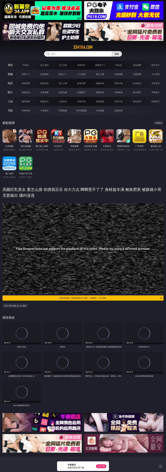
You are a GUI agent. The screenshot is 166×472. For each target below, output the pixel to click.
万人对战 (63, 65)
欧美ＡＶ (63, 74)
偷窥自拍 (26, 92)
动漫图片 (81, 92)
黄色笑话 (137, 101)
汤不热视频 (81, 110)
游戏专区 (81, 65)
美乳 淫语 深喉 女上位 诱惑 (15, 305)
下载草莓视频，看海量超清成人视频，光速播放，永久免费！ (110, 298)
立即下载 (101, 466)
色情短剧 (118, 110)
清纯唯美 (118, 92)
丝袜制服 (118, 74)
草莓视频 (63, 110)
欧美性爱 (81, 83)
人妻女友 (63, 101)
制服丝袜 (100, 83)
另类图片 (155, 92)
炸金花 (118, 65)
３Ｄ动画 (81, 74)
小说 (10, 101)
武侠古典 (81, 101)
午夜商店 (44, 110)
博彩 (10, 65)
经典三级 (118, 83)
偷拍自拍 (44, 83)
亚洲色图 (44, 92)
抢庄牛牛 (155, 65)
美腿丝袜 (100, 92)
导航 (10, 110)
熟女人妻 (100, 74)
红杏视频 (100, 110)
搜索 (117, 53)
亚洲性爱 (26, 83)
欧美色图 (63, 92)
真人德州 (44, 65)
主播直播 (137, 74)
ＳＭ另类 (155, 74)
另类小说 (118, 101)
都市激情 (26, 101)
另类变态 (155, 83)
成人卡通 (63, 83)
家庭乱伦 (44, 101)
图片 (10, 92)
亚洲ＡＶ (26, 74)
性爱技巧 (155, 101)
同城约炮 (26, 110)
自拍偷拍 (44, 74)
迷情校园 (100, 101)
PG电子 (25, 65)
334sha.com (83, 47)
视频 (10, 74)
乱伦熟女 (137, 83)
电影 (10, 83)
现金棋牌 (137, 65)
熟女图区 (137, 92)
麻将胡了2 (100, 65)
